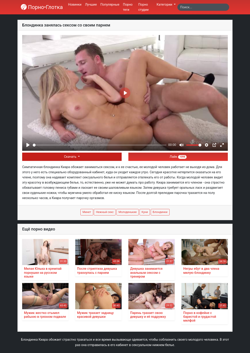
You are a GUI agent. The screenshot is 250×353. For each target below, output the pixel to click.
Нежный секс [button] (105, 212)
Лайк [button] (178, 157)
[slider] (99, 145)
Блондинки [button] (160, 212)
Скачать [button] (70, 157)
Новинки (74, 5)
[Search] (203, 7)
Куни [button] (145, 212)
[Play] (28, 145)
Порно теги (128, 7)
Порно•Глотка (42, 7)
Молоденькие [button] (128, 212)
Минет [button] (86, 212)
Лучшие (91, 5)
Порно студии (143, 7)
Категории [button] (165, 5)
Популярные (109, 5)
